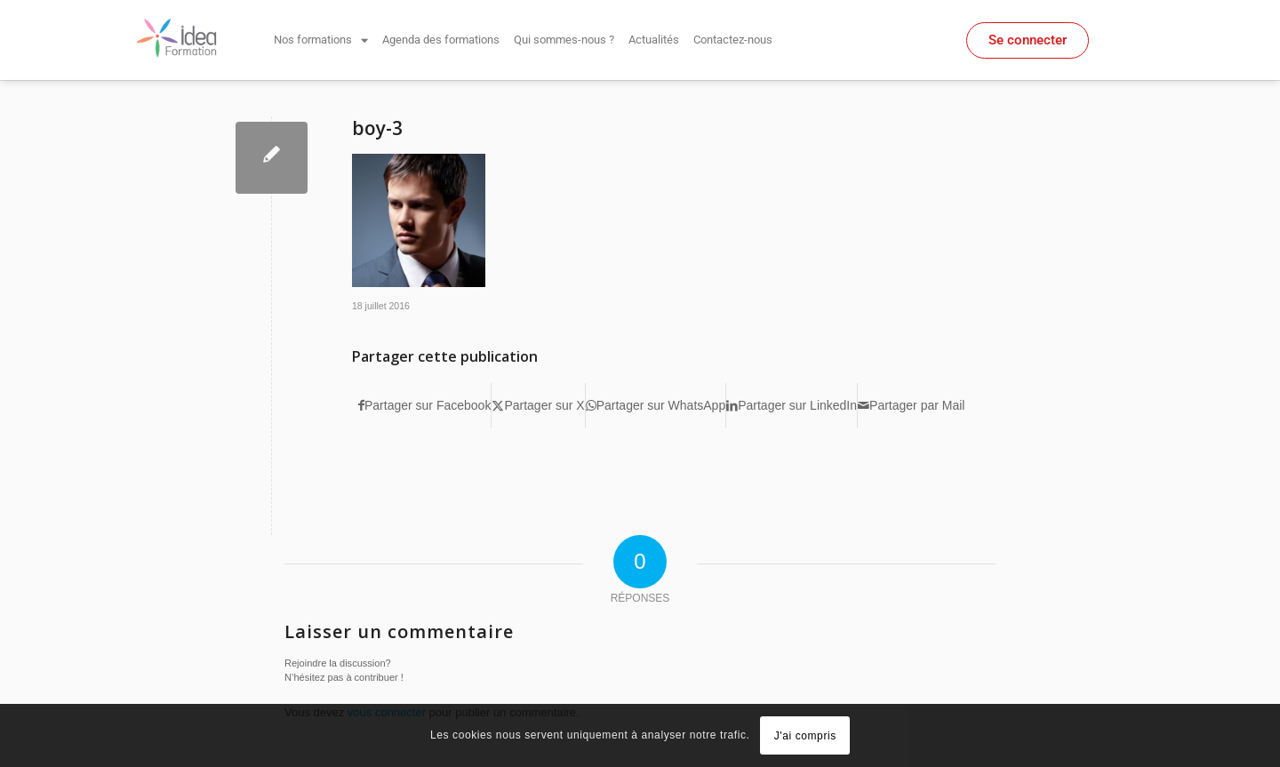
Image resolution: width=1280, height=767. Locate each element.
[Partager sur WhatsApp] (656, 405)
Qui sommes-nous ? (564, 39)
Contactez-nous (732, 39)
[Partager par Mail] (911, 405)
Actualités (653, 39)
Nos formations (321, 40)
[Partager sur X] (538, 405)
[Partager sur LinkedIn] (791, 405)
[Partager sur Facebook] (424, 405)
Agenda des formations (441, 39)
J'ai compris (805, 736)
